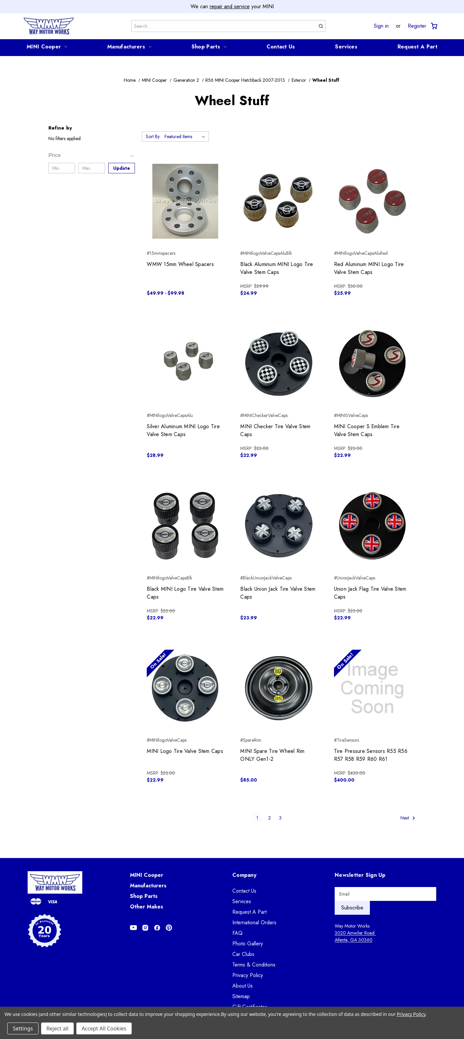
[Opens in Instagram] (145, 927)
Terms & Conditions (253, 964)
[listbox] (186, 136)
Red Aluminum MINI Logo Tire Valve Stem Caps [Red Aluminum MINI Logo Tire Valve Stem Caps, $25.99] (369, 268)
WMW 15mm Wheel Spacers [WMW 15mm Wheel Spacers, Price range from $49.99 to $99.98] (180, 264)
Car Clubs (243, 954)
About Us (242, 986)
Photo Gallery (247, 943)
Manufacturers (129, 46)
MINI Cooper (47, 46)
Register (417, 26)
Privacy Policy (247, 975)
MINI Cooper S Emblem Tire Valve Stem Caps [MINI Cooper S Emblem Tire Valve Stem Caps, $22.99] (367, 430)
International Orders (254, 922)
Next (407, 818)
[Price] (91, 155)
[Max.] (91, 168)
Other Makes (146, 906)
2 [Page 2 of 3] (269, 818)
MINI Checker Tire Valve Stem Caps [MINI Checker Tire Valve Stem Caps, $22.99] (275, 430)
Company (244, 875)
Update (121, 168)
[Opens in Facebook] (157, 927)
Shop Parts (209, 46)
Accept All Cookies (104, 1028)
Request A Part (417, 46)
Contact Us (281, 46)
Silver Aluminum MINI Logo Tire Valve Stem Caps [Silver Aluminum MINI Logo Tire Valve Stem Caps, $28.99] (183, 430)
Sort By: (153, 136)
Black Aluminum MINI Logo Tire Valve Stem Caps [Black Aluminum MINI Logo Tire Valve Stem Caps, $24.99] (276, 268)
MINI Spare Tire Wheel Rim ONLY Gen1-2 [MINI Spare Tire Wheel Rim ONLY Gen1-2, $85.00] (272, 755)
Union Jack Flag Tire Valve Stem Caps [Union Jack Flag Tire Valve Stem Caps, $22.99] (370, 593)
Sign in (381, 26)
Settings (23, 1028)
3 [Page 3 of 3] (280, 818)
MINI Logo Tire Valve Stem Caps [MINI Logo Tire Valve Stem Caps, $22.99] (185, 751)
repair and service (230, 6)
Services (346, 46)
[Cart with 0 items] (433, 26)
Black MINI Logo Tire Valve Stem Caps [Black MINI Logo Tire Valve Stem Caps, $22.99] (185, 593)
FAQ (237, 933)
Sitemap (241, 996)
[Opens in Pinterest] (169, 927)
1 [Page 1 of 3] (257, 818)
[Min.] (61, 168)
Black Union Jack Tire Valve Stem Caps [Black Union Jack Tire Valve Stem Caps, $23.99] (277, 593)
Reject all (57, 1028)
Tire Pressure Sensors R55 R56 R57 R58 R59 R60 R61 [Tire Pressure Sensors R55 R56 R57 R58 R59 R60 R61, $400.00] (370, 755)
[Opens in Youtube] (133, 927)
